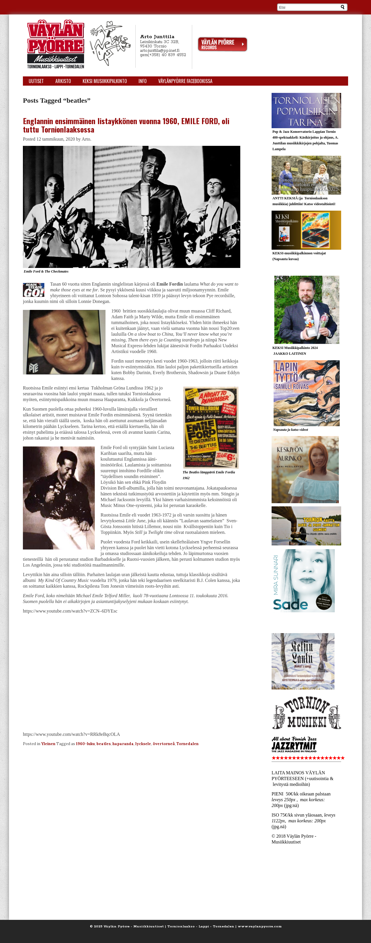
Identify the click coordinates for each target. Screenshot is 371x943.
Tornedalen (188, 743)
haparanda (123, 743)
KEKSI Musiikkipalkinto (105, 81)
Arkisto (63, 81)
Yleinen (48, 743)
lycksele (143, 743)
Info (143, 81)
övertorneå (164, 743)
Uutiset (36, 81)
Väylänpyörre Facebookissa (185, 81)
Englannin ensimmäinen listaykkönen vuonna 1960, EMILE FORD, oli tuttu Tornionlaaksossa (126, 125)
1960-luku (85, 743)
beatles (104, 743)
